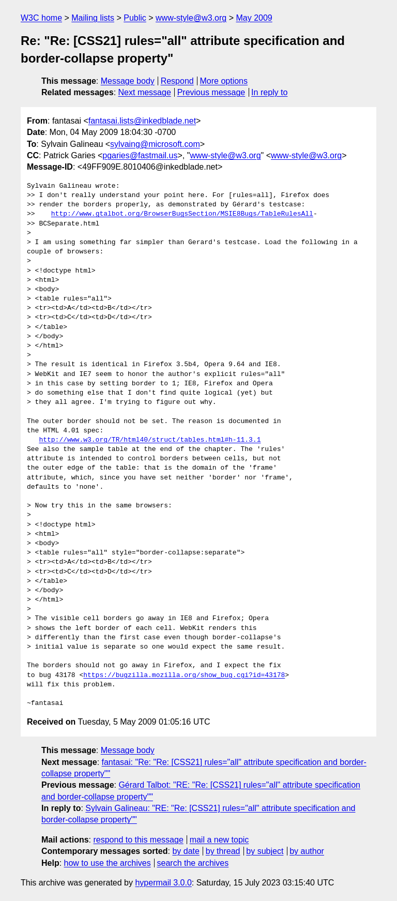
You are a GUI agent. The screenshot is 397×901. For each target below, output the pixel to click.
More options (224, 81)
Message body (128, 81)
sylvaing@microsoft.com (155, 144)
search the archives (193, 863)
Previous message (211, 92)
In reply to (269, 92)
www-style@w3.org (191, 17)
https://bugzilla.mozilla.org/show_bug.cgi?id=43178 (184, 675)
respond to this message (138, 839)
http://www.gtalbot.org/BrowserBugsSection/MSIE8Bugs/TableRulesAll (182, 214)
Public (135, 17)
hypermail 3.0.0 (163, 882)
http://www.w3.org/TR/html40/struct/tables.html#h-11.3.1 (150, 440)
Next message (144, 92)
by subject (264, 851)
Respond (177, 81)
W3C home (41, 17)
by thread (223, 851)
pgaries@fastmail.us (139, 155)
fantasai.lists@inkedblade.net (142, 120)
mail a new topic (219, 839)
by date (185, 851)
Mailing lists (92, 17)
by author (306, 851)
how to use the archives (107, 863)
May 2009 (254, 17)
